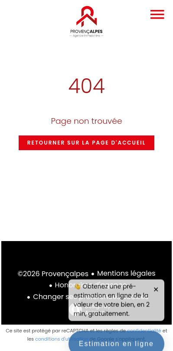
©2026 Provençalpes (52, 274)
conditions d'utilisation (61, 338)
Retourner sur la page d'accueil (86, 142)
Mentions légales (126, 273)
